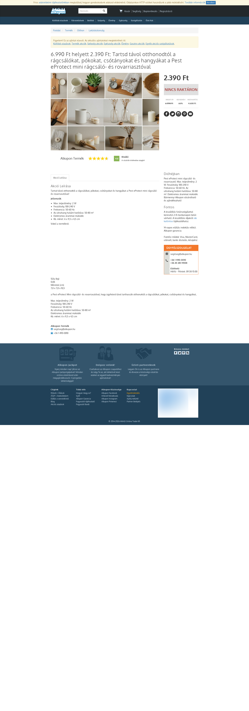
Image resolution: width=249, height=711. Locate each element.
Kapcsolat (131, 396)
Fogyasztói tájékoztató (85, 401)
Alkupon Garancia (83, 399)
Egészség (123, 20)
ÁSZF (53, 396)
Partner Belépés (133, 401)
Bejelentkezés (150, 11)
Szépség (101, 20)
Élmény (112, 20)
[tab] (60, 177)
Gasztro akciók (137, 43)
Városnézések (77, 20)
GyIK (78, 396)
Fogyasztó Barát (82, 404)
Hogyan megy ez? (83, 393)
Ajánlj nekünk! (133, 399)
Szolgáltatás (136, 20)
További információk (195, 2)
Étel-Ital (149, 20)
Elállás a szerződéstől (60, 399)
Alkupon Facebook (109, 393)
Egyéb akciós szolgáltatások (160, 43)
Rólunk (54, 393)
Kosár (125, 11)
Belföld (90, 20)
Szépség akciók (95, 43)
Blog (53, 401)
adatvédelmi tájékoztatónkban (54, 2)
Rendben (211, 2)
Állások (61, 393)
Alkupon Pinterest (109, 401)
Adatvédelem (62, 396)
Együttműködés (133, 393)
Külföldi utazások (60, 20)
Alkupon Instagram (109, 399)
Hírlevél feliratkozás (109, 396)
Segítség (136, 11)
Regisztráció (166, 11)
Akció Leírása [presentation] (60, 177)
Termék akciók (79, 43)
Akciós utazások (57, 404)
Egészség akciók (112, 43)
